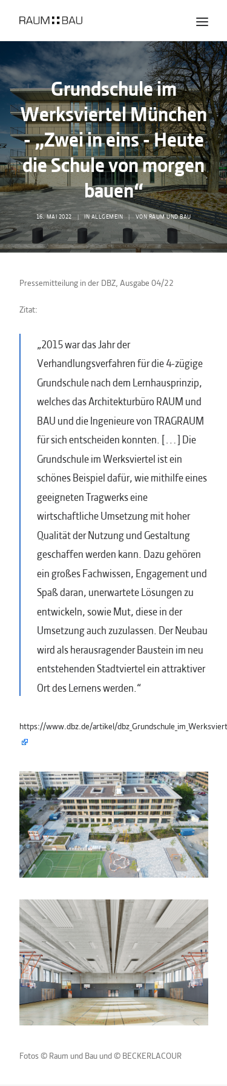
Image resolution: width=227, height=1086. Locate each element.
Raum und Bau (170, 215)
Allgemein (107, 215)
